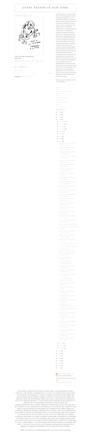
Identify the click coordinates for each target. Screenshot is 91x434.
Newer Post (17, 73)
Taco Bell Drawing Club (62, 102)
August (61, 131)
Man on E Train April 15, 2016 (66, 250)
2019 (59, 112)
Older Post (50, 73)
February (61, 345)
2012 (59, 358)
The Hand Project (60, 100)
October (61, 126)
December (62, 121)
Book (57, 89)
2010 (59, 363)
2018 (59, 114)
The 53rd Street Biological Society (64, 91)
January (61, 348)
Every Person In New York (45, 7)
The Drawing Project (61, 98)
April (60, 141)
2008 (59, 368)
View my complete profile (64, 382)
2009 (59, 365)
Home (34, 73)
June (60, 136)
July (60, 134)
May (60, 138)
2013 (59, 355)
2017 (59, 117)
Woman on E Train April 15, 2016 (67, 243)
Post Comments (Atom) (27, 76)
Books (57, 95)
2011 (59, 360)
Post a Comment (19, 70)
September (62, 129)
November (62, 124)
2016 (59, 119)
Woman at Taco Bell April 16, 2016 (67, 224)
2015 (59, 351)
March (61, 343)
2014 (59, 353)
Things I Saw (59, 93)
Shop (57, 104)
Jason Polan (59, 87)
